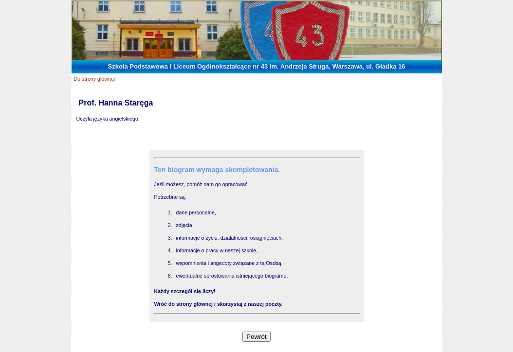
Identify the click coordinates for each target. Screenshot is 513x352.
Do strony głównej (94, 79)
